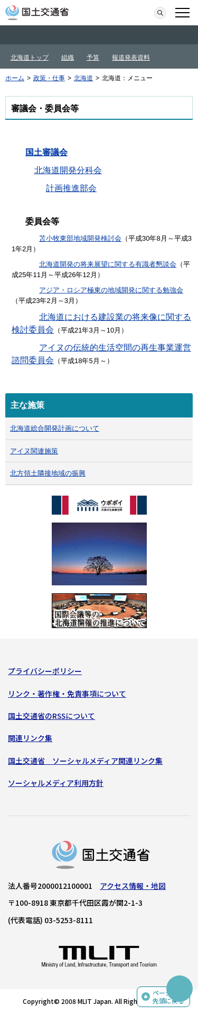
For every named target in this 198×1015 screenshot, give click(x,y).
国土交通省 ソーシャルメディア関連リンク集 (85, 760)
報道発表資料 (131, 57)
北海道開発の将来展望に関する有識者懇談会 (107, 264)
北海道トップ (30, 57)
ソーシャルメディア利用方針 (55, 782)
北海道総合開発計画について (54, 428)
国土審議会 (46, 152)
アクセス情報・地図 (133, 885)
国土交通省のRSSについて (51, 715)
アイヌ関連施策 (34, 451)
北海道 (83, 78)
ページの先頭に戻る (168, 996)
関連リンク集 (30, 738)
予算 (93, 57)
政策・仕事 (49, 78)
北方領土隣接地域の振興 (48, 473)
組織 (67, 57)
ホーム (14, 78)
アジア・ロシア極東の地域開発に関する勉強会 (111, 290)
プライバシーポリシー (45, 671)
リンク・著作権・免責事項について (67, 693)
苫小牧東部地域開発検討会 (80, 238)
